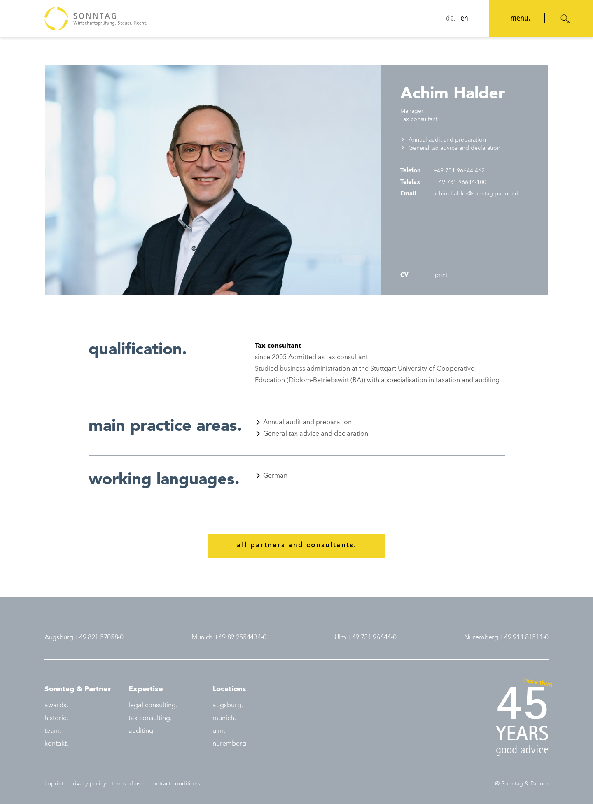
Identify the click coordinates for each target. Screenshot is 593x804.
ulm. (218, 731)
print (440, 275)
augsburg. (227, 705)
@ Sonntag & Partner (522, 784)
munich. (224, 718)
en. (465, 19)
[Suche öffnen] (565, 19)
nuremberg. (230, 744)
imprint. (54, 784)
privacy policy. (88, 784)
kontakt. (56, 744)
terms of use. (128, 784)
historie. (56, 718)
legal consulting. (152, 705)
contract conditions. (175, 784)
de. (450, 19)
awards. (56, 705)
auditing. (141, 731)
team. (52, 731)
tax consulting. (150, 718)
